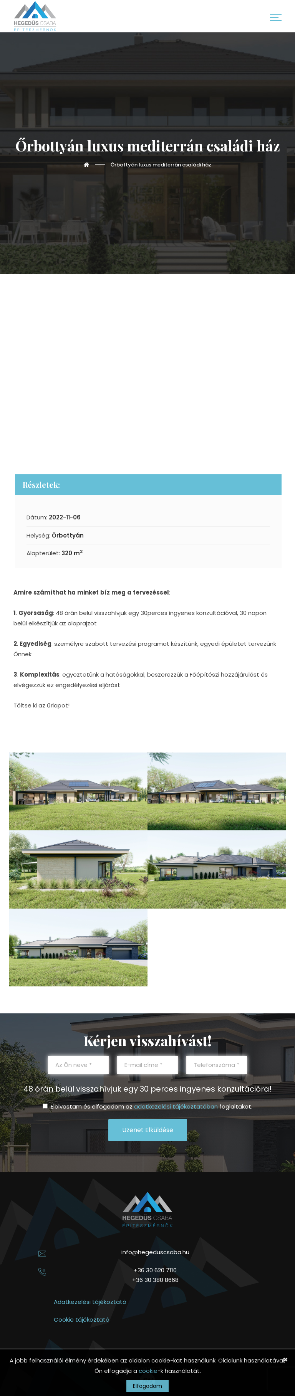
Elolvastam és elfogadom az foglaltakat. (147, 1106)
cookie (148, 1371)
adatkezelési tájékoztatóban (176, 1106)
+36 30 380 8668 (155, 1280)
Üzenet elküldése (147, 1130)
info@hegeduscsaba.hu (155, 1252)
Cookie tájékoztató (81, 1319)
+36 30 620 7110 (155, 1270)
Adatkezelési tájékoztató (90, 1302)
